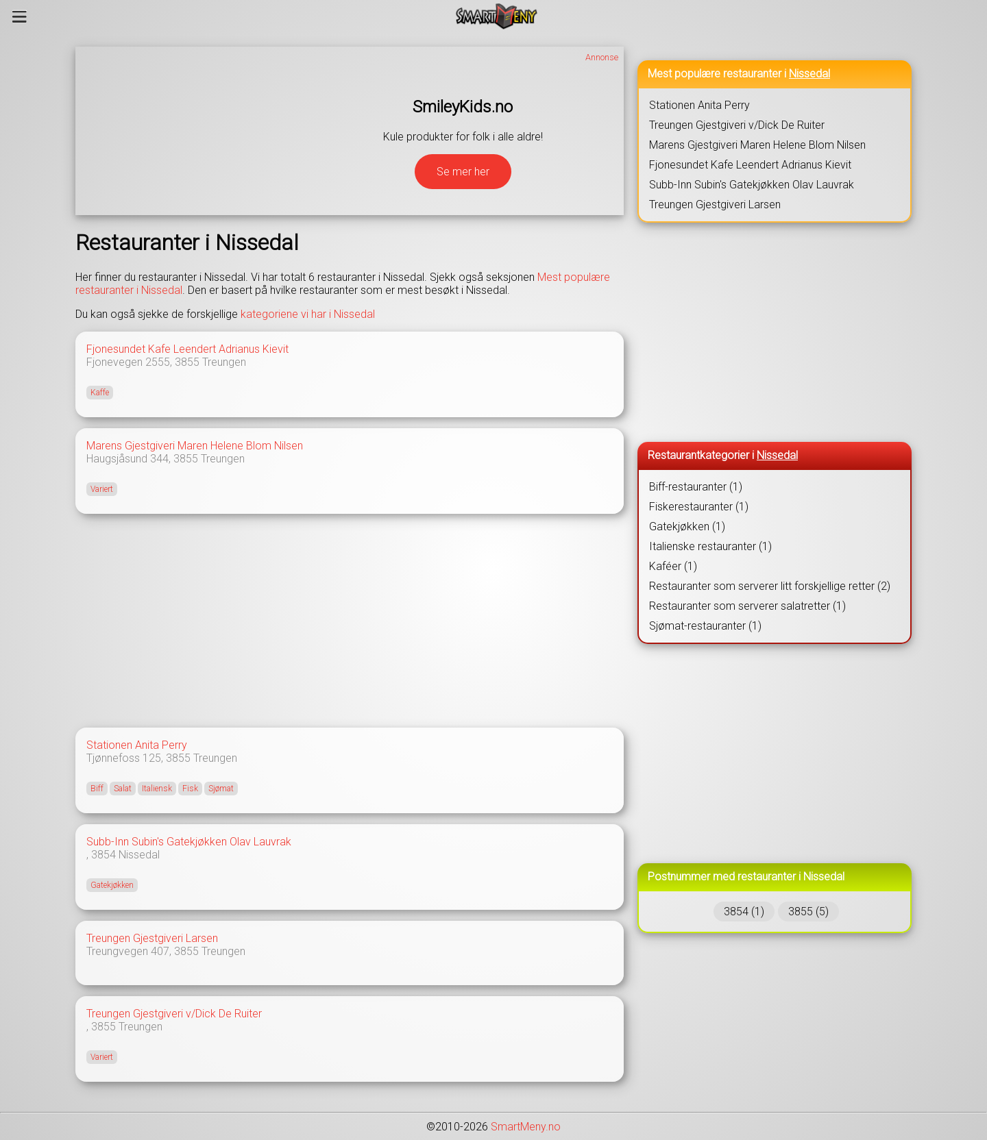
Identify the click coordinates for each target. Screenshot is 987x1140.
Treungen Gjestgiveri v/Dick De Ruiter (174, 1013)
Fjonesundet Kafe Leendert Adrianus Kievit (187, 349)
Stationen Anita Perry (136, 745)
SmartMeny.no (526, 1126)
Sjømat (221, 788)
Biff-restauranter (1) (695, 486)
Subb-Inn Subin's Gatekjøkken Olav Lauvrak (188, 841)
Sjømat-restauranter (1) (705, 625)
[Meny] (19, 16)
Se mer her (463, 171)
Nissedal (139, 854)
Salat (123, 788)
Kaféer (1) (673, 566)
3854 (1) (744, 911)
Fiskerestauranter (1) (698, 506)
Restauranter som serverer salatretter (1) (747, 605)
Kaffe (99, 392)
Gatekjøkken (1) (687, 526)
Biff (96, 788)
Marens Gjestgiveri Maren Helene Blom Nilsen (194, 445)
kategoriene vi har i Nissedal (308, 314)
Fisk (190, 788)
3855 (187, 362)
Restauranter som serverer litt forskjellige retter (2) (769, 586)
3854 (103, 854)
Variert (101, 489)
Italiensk (157, 788)
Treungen (224, 362)
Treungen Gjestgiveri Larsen (152, 938)
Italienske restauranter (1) (710, 546)
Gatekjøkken (112, 885)
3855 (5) (808, 911)
